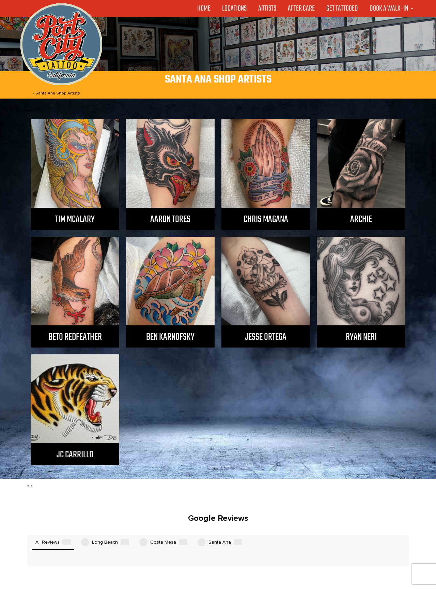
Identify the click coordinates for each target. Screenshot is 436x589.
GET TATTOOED (236, 559)
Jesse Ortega (265, 337)
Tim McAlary (75, 219)
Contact (274, 559)
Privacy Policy (308, 559)
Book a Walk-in (389, 8)
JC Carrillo (75, 454)
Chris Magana (266, 219)
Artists (267, 8)
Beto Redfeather (75, 337)
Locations (234, 8)
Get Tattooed (342, 8)
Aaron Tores (170, 219)
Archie (361, 219)
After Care (301, 8)
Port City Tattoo (216, 573)
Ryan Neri (361, 337)
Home (204, 8)
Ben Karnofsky (170, 337)
